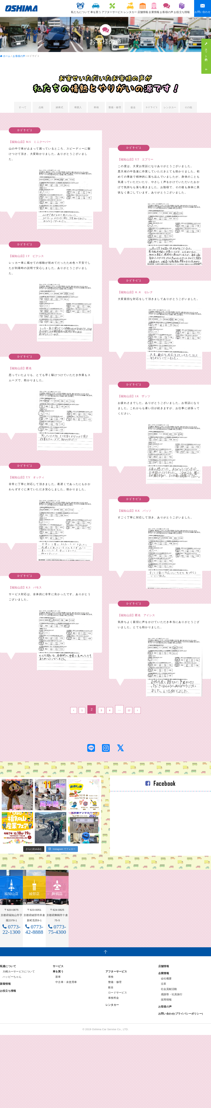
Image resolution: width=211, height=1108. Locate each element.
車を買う (73, 8)
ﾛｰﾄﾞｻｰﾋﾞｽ (151, 107)
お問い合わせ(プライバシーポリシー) (180, 1033)
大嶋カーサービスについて (17, 991)
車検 (96, 107)
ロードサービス (116, 1012)
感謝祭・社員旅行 (170, 1014)
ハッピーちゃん (10, 996)
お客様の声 (161, 8)
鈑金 (133, 107)
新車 (57, 996)
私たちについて (54, 8)
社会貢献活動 (167, 1009)
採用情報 (165, 1019)
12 (133, 711)
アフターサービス (93, 8)
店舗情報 (130, 8)
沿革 (162, 1003)
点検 (41, 107)
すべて (22, 107)
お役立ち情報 (180, 8)
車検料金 (112, 1017)
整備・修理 (115, 107)
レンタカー (114, 8)
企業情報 (145, 8)
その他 (188, 107)
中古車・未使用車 (65, 1002)
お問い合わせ (202, 8)
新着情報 (5, 1003)
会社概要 (165, 998)
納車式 (59, 107)
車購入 (77, 107)
